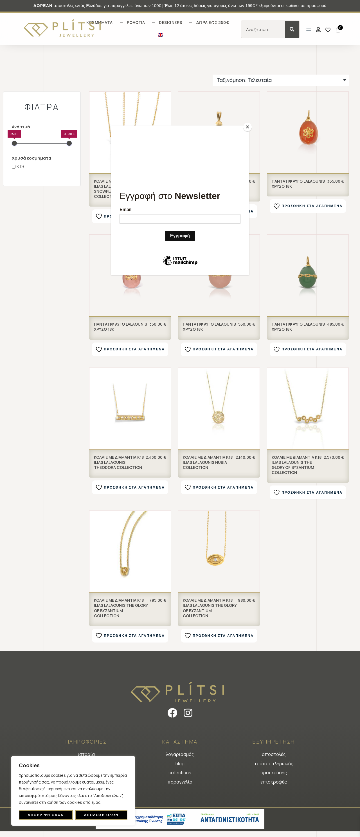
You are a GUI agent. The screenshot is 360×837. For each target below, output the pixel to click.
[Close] (247, 127)
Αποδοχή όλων (101, 815)
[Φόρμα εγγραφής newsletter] (180, 201)
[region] (73, 791)
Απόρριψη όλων (46, 815)
